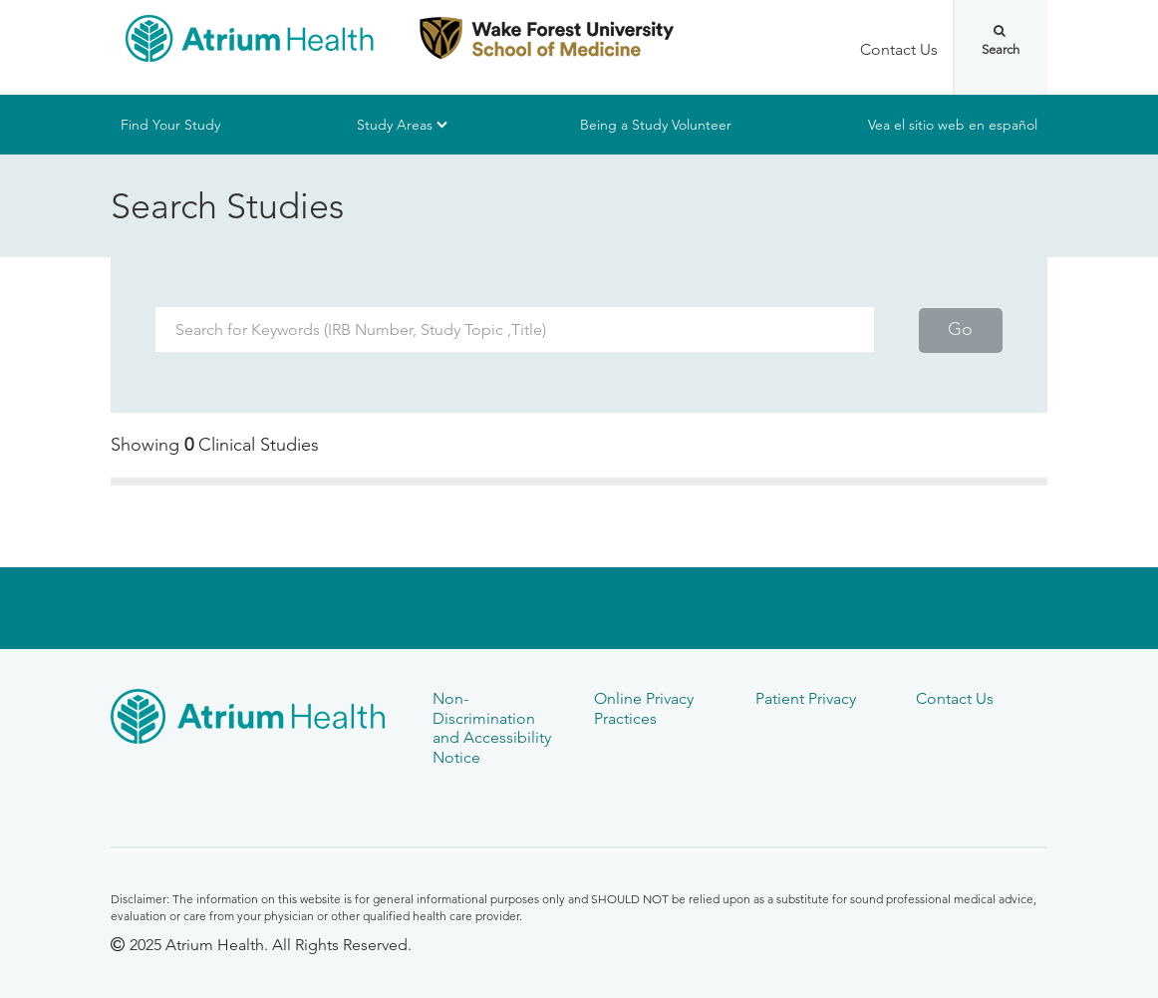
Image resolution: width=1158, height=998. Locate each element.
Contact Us (899, 49)
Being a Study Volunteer (655, 125)
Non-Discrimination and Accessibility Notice (492, 727)
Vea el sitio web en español (952, 125)
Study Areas (395, 125)
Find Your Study (170, 125)
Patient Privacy (805, 698)
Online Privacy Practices (644, 708)
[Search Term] (514, 329)
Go (960, 329)
